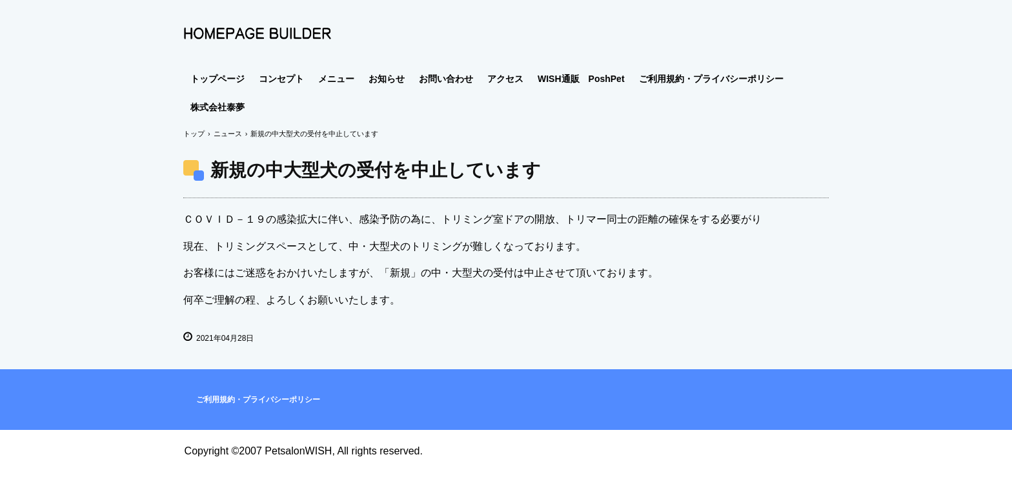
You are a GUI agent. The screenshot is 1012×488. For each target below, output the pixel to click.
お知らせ (387, 79)
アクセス (505, 79)
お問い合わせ (446, 79)
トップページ (217, 79)
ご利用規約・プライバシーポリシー (711, 79)
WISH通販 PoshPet (581, 79)
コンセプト (281, 79)
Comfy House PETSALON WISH (257, 33)
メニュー (336, 79)
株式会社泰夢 (217, 107)
